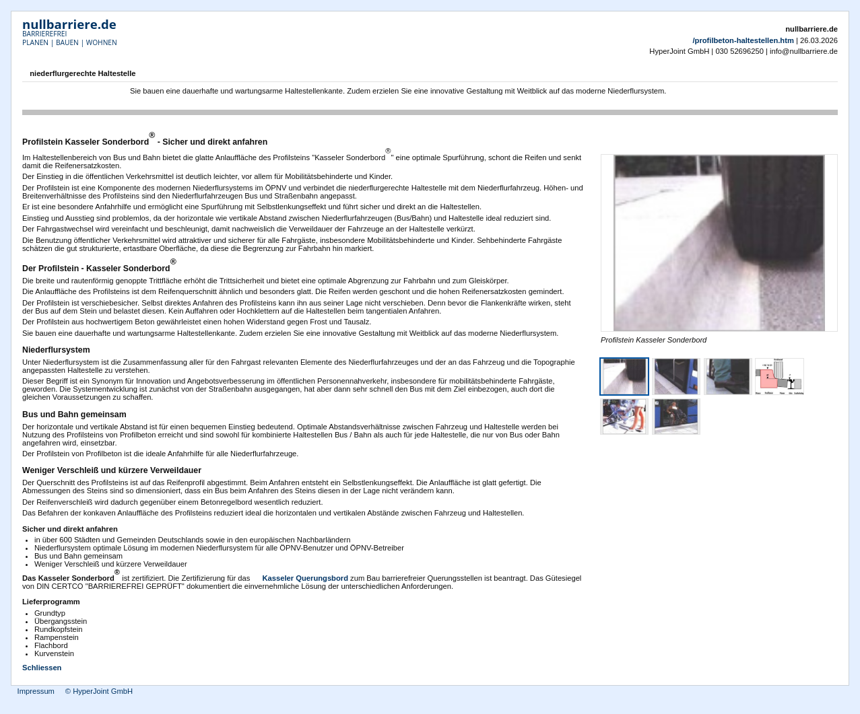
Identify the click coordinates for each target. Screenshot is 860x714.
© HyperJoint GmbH (99, 691)
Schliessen (41, 668)
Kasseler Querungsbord (305, 578)
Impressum (36, 691)
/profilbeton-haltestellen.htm (742, 40)
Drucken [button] (830, 74)
